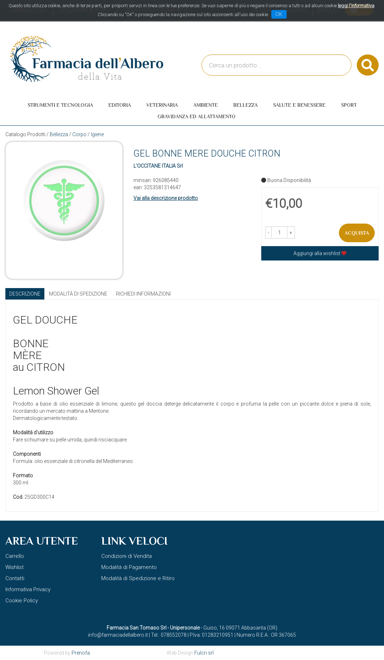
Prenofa (81, 653)
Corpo (79, 134)
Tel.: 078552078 (168, 635)
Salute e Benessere (299, 105)
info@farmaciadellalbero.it (118, 635)
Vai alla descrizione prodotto (165, 198)
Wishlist (14, 567)
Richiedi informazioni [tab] (143, 294)
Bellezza (245, 105)
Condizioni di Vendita (126, 556)
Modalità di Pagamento (129, 567)
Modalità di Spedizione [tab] (78, 294)
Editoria (119, 105)
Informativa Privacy (27, 589)
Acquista (357, 233)
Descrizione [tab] (24, 294)
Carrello (14, 556)
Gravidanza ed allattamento (196, 116)
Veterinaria (162, 105)
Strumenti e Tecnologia (60, 105)
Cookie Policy (21, 600)
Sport (349, 105)
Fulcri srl (204, 653)
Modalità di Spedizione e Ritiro (138, 578)
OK (279, 14)
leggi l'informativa (356, 5)
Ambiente (205, 105)
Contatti (14, 578)
